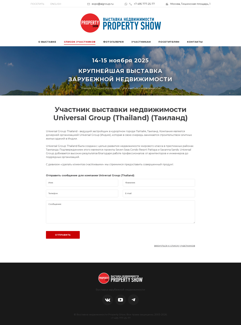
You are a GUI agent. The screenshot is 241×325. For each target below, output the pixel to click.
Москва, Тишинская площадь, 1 (190, 3)
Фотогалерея (113, 41)
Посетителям (168, 41)
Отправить (63, 234)
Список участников (79, 41)
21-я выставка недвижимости (141, 88)
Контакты (195, 41)
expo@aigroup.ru (103, 3)
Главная (86, 88)
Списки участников (107, 88)
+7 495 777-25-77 (142, 3)
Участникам (141, 41)
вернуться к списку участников (174, 245)
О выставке (47, 41)
